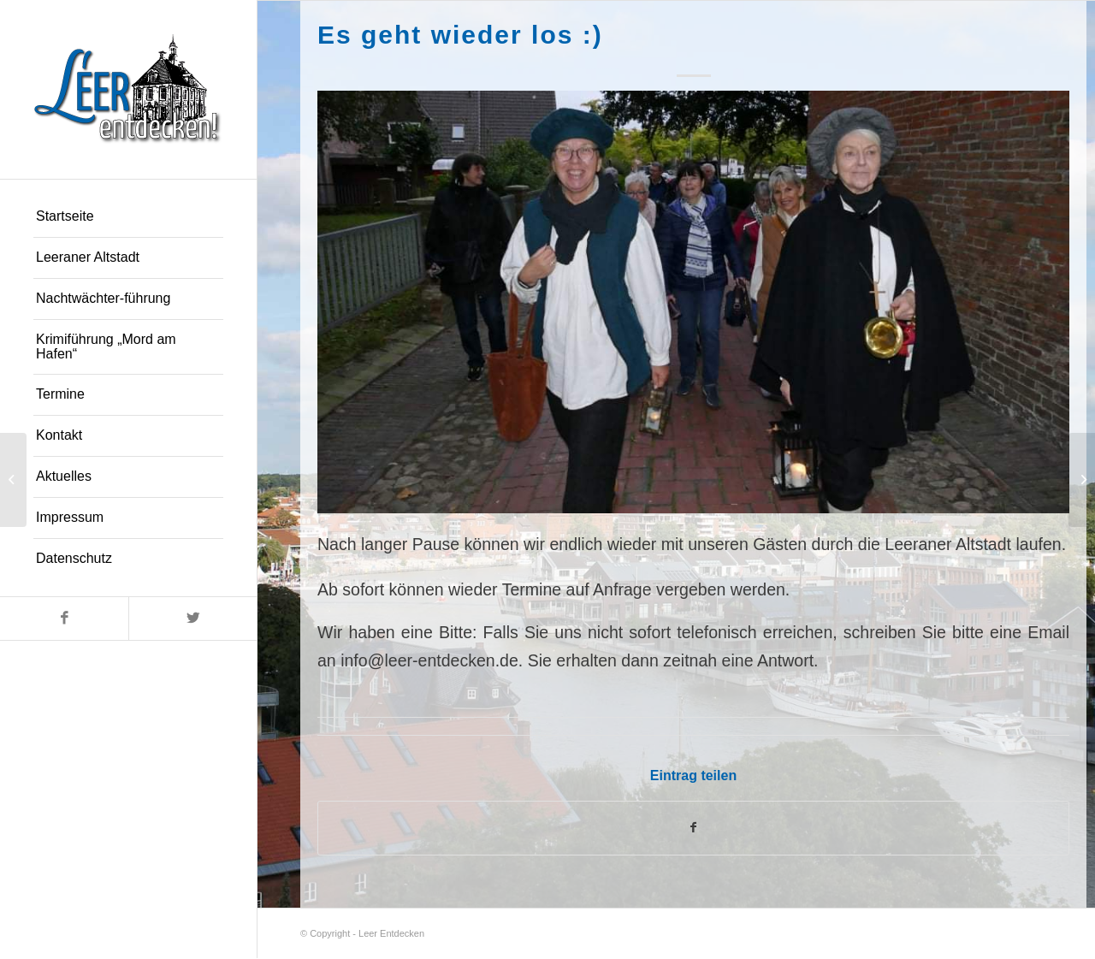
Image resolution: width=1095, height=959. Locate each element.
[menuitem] (128, 217)
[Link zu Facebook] (64, 618)
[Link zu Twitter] (192, 618)
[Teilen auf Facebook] (693, 828)
